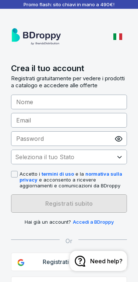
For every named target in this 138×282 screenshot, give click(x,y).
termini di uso (58, 174)
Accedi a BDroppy (93, 222)
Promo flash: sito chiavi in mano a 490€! (69, 4)
